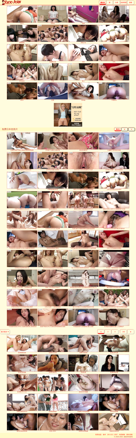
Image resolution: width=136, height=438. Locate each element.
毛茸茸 (53, 15)
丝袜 (83, 53)
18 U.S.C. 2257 (112, 434)
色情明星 (124, 2)
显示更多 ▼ (5, 332)
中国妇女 (114, 91)
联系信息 (98, 434)
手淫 (53, 72)
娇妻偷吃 (22, 34)
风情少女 (83, 34)
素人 (83, 72)
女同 (114, 15)
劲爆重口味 (53, 53)
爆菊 (22, 53)
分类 (116, 2)
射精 (114, 72)
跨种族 (83, 91)
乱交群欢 (22, 72)
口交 (53, 34)
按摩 (83, 15)
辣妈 (114, 34)
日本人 (22, 15)
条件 (104, 434)
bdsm (22, 91)
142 (123, 332)
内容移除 (122, 434)
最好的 (118, 129)
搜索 (130, 2)
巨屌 (53, 91)
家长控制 (129, 434)
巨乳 (114, 53)
